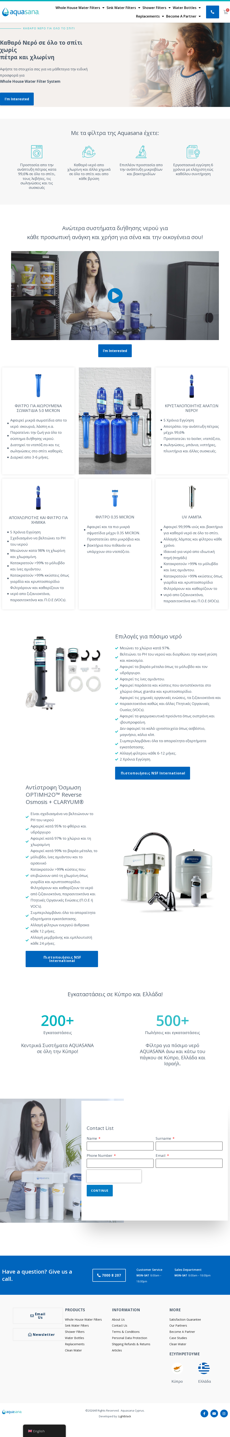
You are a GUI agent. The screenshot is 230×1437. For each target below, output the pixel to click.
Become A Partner (183, 16)
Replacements (150, 16)
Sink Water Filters (123, 8)
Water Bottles (187, 8)
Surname (164, 1140)
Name (92, 1140)
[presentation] (114, 1178)
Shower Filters (156, 8)
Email (161, 1157)
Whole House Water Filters (80, 8)
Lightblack (124, 1418)
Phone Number (100, 1157)
